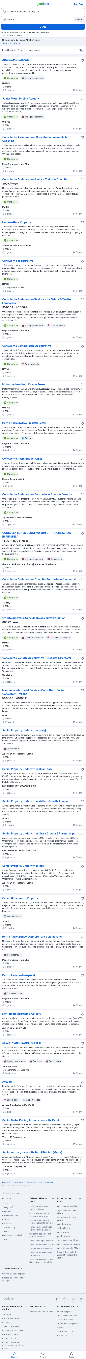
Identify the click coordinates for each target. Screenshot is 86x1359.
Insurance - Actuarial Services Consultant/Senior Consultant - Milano (33, 692)
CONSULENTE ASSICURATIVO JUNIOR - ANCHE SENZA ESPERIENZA (36, 534)
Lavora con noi (9, 1338)
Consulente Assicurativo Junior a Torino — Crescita (35, 179)
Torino (5, 1239)
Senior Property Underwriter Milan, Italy (27, 769)
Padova (5, 1219)
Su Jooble (6, 1314)
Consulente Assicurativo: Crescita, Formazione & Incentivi (39, 579)
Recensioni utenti (10, 1334)
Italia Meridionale (10, 1215)
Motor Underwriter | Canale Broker (24, 384)
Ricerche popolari (13, 1193)
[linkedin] (81, 1299)
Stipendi (60, 1327)
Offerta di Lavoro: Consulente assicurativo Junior (33, 617)
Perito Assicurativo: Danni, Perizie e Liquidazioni (32, 936)
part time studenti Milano (68, 1244)
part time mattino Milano (68, 1206)
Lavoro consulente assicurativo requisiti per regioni (13, 1345)
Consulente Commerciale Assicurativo (26, 345)
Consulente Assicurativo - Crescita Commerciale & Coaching (34, 139)
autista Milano (63, 1236)
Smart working (8, 1227)
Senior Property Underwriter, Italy (23, 865)
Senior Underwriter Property (20, 898)
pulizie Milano (63, 1232)
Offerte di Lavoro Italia (67, 1315)
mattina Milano (63, 1228)
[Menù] (4, 4)
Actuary (7, 1081)
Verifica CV (62, 1335)
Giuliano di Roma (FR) (12, 1235)
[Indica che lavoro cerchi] (43, 11)
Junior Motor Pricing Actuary (20, 98)
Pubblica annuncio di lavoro (41, 1311)
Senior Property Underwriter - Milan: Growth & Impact (36, 801)
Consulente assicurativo (17, 260)
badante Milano (64, 1224)
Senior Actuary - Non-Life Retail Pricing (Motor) (32, 1152)
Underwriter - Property (16, 222)
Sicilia (5, 1203)
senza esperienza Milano (68, 1240)
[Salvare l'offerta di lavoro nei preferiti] (82, 60)
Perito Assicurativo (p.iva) (18, 975)
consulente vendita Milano (41, 1244)
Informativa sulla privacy (68, 1323)
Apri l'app (79, 4)
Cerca (43, 26)
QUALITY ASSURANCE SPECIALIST (24, 1043)
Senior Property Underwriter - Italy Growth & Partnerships (38, 833)
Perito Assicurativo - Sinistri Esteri (24, 422)
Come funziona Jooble (12, 1330)
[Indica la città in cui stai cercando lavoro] (43, 19)
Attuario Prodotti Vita (16, 60)
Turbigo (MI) (7, 1207)
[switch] (81, 50)
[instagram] (65, 1299)
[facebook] (57, 1299)
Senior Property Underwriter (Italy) (24, 730)
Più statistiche (12, 43)
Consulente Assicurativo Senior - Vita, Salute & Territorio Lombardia (38, 301)
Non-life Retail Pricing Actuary (21, 1013)
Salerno (5, 1231)
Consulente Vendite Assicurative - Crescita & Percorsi (36, 657)
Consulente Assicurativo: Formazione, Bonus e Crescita (37, 494)
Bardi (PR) (6, 1211)
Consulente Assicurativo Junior (22, 458)
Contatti (6, 1322)
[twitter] (73, 1299)
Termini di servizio (65, 1319)
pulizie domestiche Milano (68, 1248)
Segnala (78, 90)
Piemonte (6, 1223)
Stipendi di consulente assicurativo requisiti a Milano (67, 1255)
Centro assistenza (10, 1318)
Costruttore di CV (65, 1331)
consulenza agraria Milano (41, 1240)
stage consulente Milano (40, 1248)
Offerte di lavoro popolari (13, 1273)
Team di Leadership (11, 1326)
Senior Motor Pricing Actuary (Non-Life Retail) (31, 1120)
